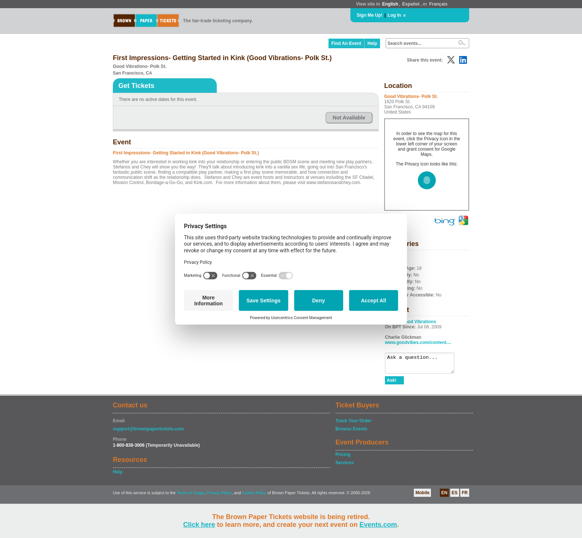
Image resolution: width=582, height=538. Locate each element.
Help (372, 43)
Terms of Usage (190, 496)
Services (345, 466)
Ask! (391, 383)
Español (411, 4)
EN (444, 496)
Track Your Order (354, 424)
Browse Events (351, 432)
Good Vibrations (419, 321)
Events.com (378, 524)
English (390, 4)
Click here (199, 524)
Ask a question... (423, 364)
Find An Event (346, 43)
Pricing (343, 457)
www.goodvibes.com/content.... (418, 342)
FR (465, 496)
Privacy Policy (219, 496)
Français (438, 4)
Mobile (422, 496)
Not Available (349, 118)
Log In (394, 15)
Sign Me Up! (369, 15)
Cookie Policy (254, 496)
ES (455, 496)
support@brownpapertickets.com (148, 432)
